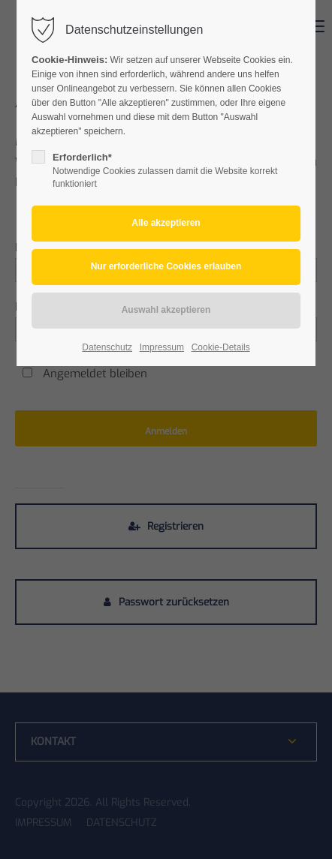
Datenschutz (107, 347)
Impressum (162, 347)
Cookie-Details (221, 347)
